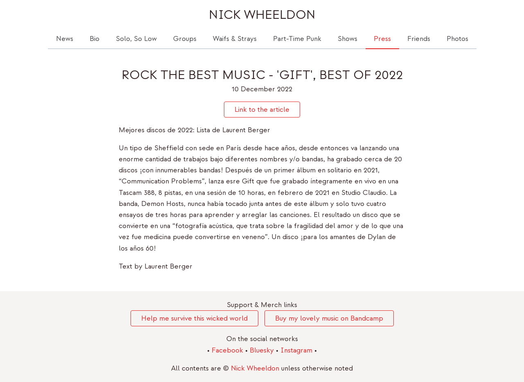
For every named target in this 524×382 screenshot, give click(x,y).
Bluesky (263, 350)
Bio (94, 38)
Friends (418, 38)
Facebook (228, 350)
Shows (347, 38)
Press (382, 38)
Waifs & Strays (235, 38)
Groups (184, 38)
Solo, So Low (136, 38)
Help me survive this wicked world (194, 318)
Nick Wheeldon (262, 15)
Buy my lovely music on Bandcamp (329, 318)
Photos (457, 38)
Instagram (297, 350)
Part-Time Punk (297, 38)
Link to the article (262, 109)
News (64, 38)
